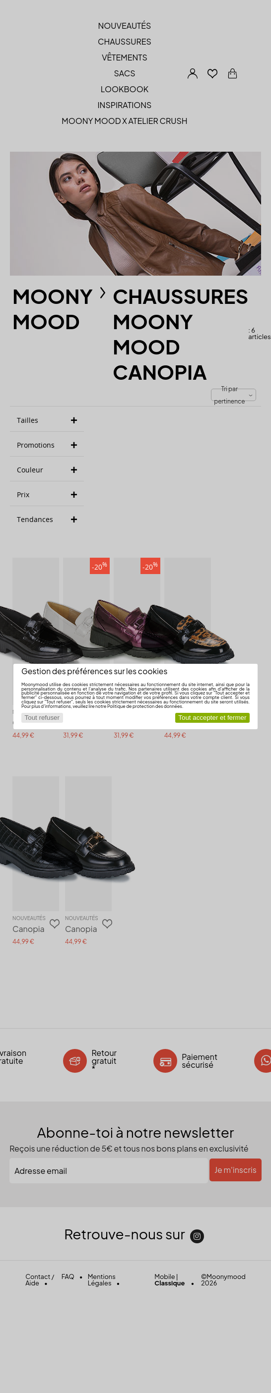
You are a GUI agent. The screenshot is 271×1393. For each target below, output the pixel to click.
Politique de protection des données (144, 706)
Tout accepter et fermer (212, 717)
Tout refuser (42, 717)
